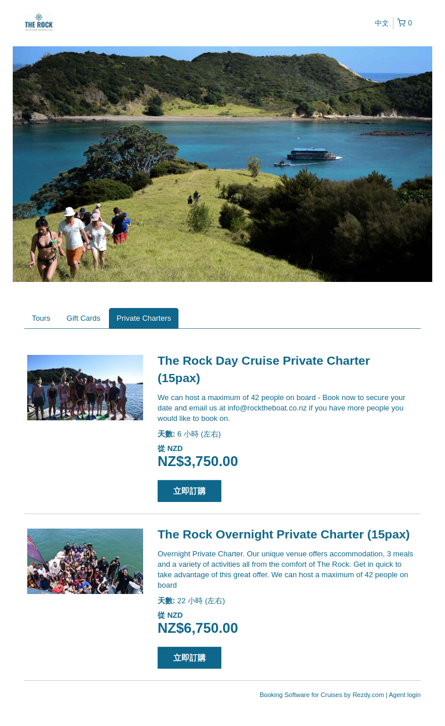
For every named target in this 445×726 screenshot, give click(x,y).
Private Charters (143, 318)
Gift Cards (84, 318)
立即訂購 (189, 491)
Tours (41, 318)
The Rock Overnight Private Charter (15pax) (284, 534)
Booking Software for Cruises (302, 694)
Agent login (405, 694)
